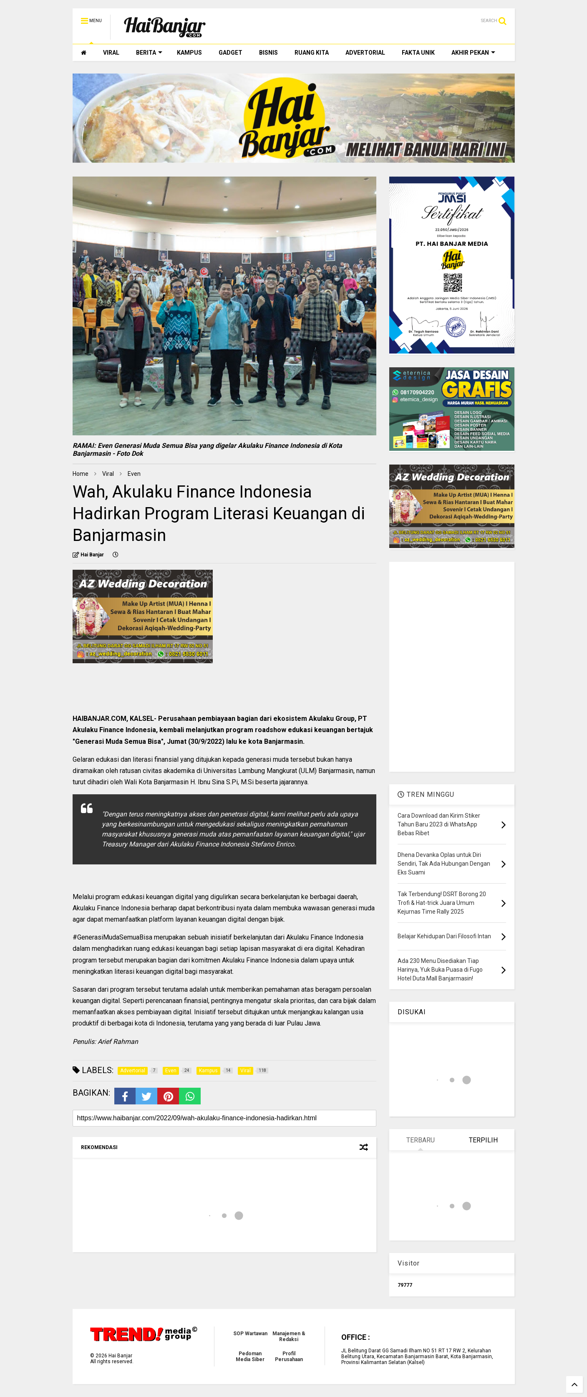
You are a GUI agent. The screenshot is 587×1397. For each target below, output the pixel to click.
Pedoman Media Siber (250, 1356)
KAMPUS (189, 52)
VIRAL (111, 52)
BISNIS (268, 52)
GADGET (230, 52)
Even (134, 473)
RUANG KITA (312, 52)
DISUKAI (412, 1012)
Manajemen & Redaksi (288, 1336)
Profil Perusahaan (289, 1356)
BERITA (149, 52)
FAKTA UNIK (418, 52)
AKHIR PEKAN (473, 52)
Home (80, 473)
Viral (108, 473)
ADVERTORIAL (365, 52)
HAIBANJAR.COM (99, 718)
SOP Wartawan (250, 1333)
